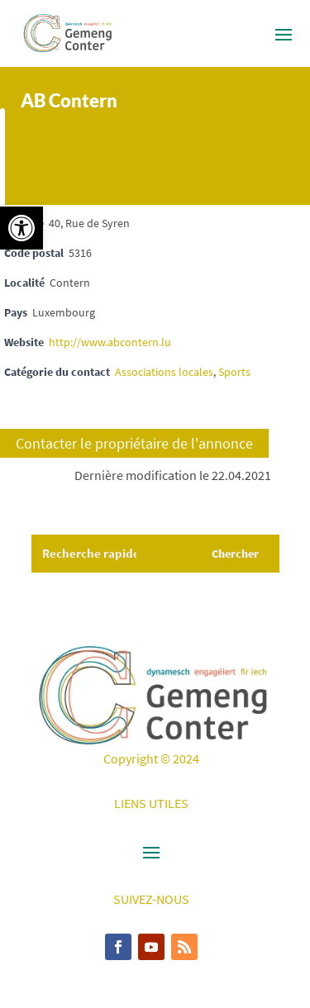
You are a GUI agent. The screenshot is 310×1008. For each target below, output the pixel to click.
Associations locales (164, 371)
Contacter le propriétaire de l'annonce (134, 443)
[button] (21, 228)
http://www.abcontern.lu (110, 342)
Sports (234, 371)
